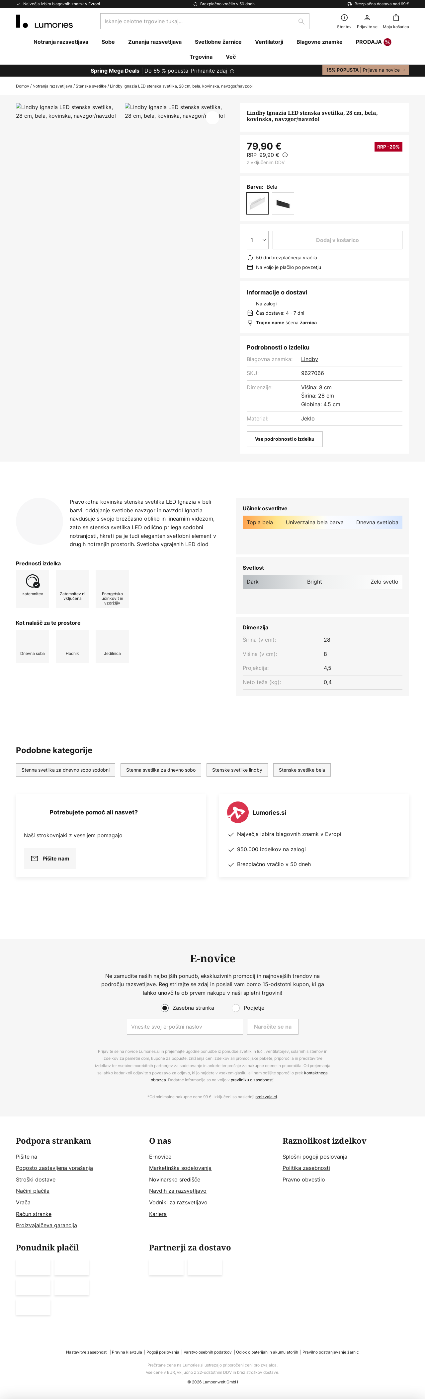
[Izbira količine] (258, 240)
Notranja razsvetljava (52, 86)
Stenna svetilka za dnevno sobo (161, 782)
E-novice (160, 1156)
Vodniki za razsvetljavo (178, 1202)
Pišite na (26, 1156)
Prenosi (169, 497)
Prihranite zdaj (209, 70)
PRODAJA (373, 42)
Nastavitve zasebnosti (87, 1352)
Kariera (158, 1214)
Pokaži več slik (121, 123)
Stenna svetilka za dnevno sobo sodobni (66, 782)
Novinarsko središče (174, 1179)
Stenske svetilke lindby (237, 782)
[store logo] (44, 21)
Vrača (23, 1202)
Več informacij (115, 497)
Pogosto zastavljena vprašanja (54, 1168)
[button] (212, 117)
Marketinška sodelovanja (180, 1168)
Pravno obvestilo (304, 1179)
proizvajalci (266, 1097)
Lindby (309, 359)
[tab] (46, 497)
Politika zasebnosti (306, 1168)
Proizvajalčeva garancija (46, 1225)
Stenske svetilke (91, 86)
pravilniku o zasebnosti (252, 1080)
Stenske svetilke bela (302, 782)
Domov (22, 86)
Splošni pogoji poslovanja (315, 1156)
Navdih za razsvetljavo (178, 1190)
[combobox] (205, 21)
